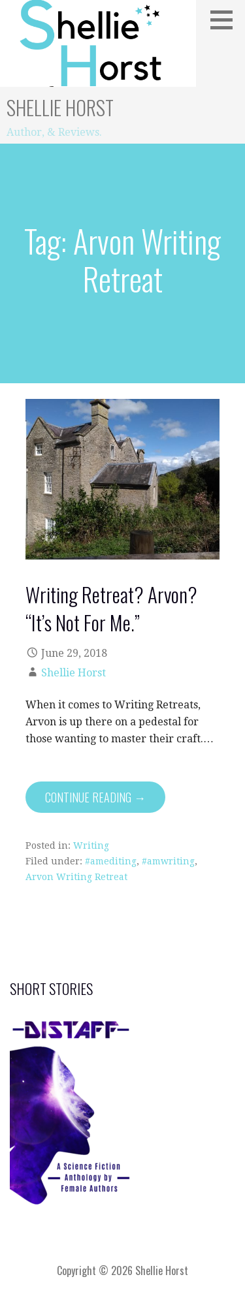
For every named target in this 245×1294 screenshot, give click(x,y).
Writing (91, 845)
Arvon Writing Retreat (76, 877)
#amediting (111, 861)
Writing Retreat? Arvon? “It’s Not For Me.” (111, 608)
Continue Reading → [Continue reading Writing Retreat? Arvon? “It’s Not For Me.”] (95, 797)
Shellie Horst (60, 107)
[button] (226, 20)
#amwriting (168, 861)
